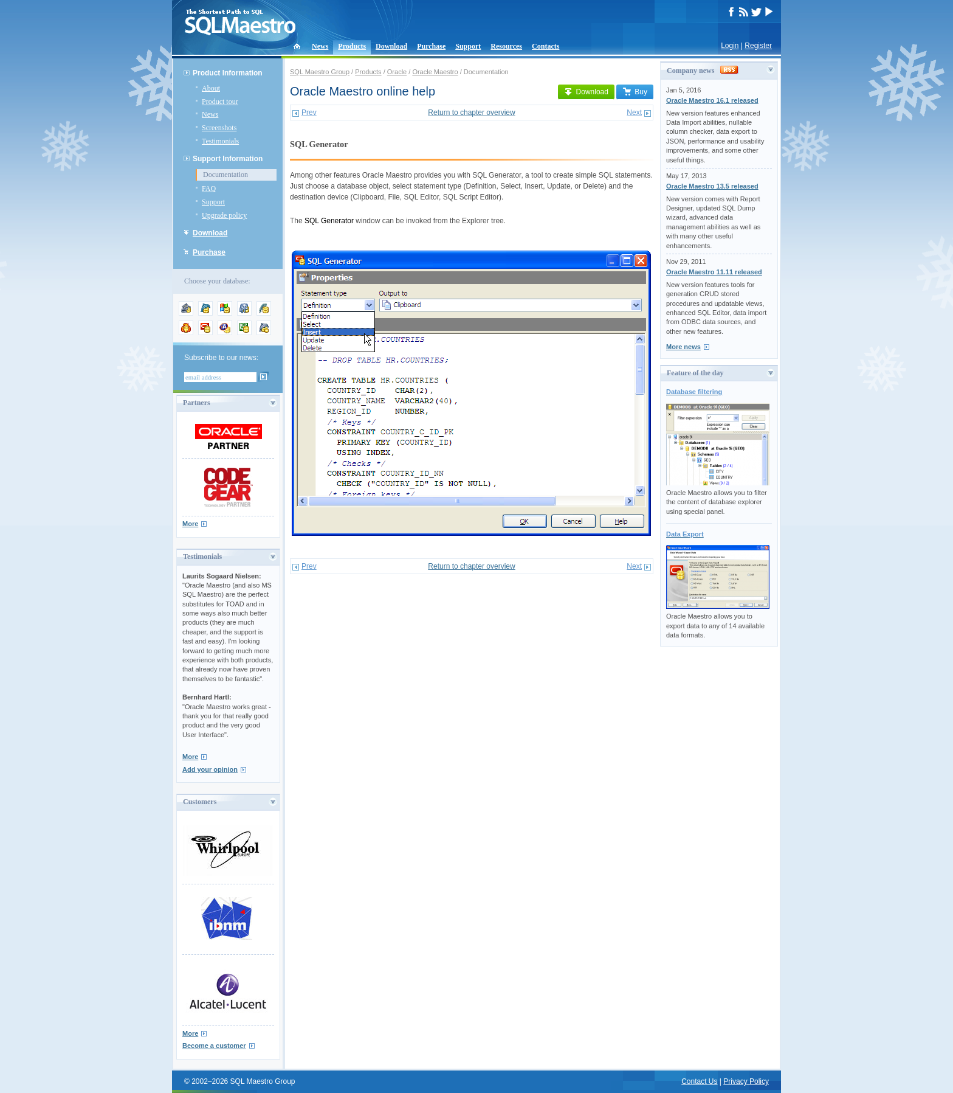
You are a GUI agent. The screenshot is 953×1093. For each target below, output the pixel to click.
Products (352, 46)
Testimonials (220, 141)
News (320, 46)
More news (683, 346)
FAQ (209, 188)
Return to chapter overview (471, 112)
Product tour (220, 101)
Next (634, 112)
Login (729, 45)
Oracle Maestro (435, 71)
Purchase (431, 46)
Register (758, 45)
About (211, 88)
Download (391, 46)
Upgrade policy (224, 215)
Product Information (228, 73)
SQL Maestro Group (319, 71)
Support (468, 46)
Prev (309, 112)
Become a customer (214, 1045)
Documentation (225, 174)
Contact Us (699, 1081)
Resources (506, 46)
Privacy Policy (746, 1081)
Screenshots (219, 127)
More (190, 523)
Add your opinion (210, 769)
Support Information (228, 158)
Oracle (397, 71)
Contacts (545, 46)
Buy (634, 92)
